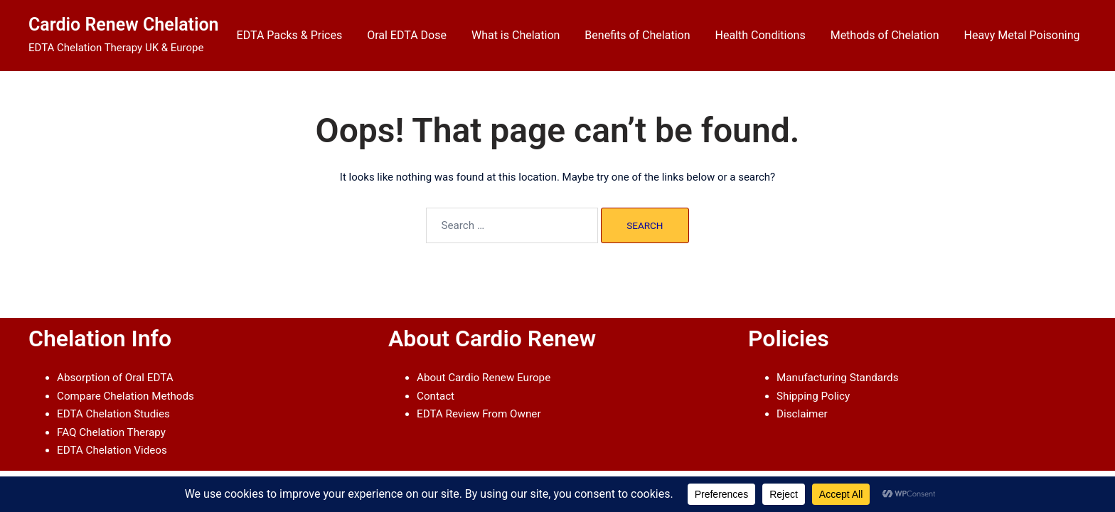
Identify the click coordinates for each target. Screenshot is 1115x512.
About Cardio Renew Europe (483, 377)
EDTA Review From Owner (478, 413)
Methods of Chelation (885, 35)
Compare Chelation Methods (125, 395)
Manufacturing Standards (837, 377)
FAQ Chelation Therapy (110, 431)
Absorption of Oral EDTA (114, 377)
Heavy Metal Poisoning (1022, 35)
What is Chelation (515, 35)
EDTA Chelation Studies (113, 413)
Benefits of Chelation (637, 35)
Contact (435, 395)
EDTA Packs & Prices (290, 35)
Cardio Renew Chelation (123, 24)
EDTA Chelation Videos (111, 449)
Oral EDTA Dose (407, 35)
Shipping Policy (813, 395)
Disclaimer (802, 413)
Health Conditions (760, 35)
